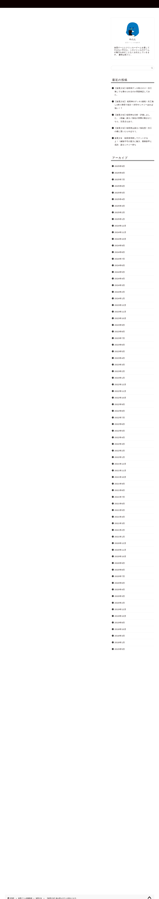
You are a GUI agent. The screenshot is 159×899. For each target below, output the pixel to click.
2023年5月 (120, 351)
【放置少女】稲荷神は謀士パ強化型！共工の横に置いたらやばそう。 (133, 129)
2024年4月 (120, 278)
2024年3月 (120, 285)
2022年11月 (120, 391)
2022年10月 (120, 398)
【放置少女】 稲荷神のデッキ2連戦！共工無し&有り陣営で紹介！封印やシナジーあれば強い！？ (134, 105)
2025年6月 (120, 186)
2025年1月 (120, 219)
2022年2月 (120, 451)
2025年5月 (120, 193)
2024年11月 (120, 232)
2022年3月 (120, 444)
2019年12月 (120, 609)
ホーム (49, 11)
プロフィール (64, 11)
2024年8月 (120, 252)
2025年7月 (120, 179)
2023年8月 (120, 331)
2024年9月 (120, 245)
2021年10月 (120, 477)
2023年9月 (120, 325)
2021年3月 (120, 523)
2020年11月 (120, 550)
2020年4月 (120, 589)
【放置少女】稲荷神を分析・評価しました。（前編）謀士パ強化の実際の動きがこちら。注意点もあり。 (133, 118)
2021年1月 (120, 537)
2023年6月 (120, 345)
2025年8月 (120, 173)
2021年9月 (120, 484)
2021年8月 (120, 490)
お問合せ (82, 11)
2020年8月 (120, 570)
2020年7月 (120, 576)
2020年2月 (120, 603)
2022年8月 (120, 411)
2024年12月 (120, 226)
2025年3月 (120, 206)
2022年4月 (120, 437)
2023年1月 (120, 378)
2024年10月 (120, 239)
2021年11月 (120, 470)
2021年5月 (120, 510)
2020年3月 (120, 596)
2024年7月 (120, 259)
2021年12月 (120, 464)
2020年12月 (120, 543)
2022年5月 (120, 431)
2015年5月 (120, 649)
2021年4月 (120, 517)
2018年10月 (120, 629)
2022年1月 (120, 457)
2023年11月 (120, 312)
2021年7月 (120, 497)
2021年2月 (120, 530)
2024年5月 (120, 272)
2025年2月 (120, 212)
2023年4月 (120, 358)
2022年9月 (120, 404)
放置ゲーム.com (79, 3)
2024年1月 (120, 298)
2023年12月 (120, 305)
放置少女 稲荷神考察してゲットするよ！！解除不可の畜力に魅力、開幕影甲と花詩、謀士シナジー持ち (133, 141)
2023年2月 (120, 371)
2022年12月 (120, 384)
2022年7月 (120, 417)
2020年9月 (120, 563)
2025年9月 (120, 166)
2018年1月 (120, 642)
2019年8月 (120, 622)
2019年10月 (120, 616)
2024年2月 (120, 292)
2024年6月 (120, 265)
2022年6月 (120, 424)
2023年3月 (120, 364)
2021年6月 (120, 503)
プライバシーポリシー (103, 11)
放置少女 (9, 21)
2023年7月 (120, 338)
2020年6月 (120, 583)
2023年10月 (120, 318)
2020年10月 (120, 556)
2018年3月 (120, 636)
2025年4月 (120, 199)
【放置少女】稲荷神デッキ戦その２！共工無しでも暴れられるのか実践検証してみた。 (133, 91)
